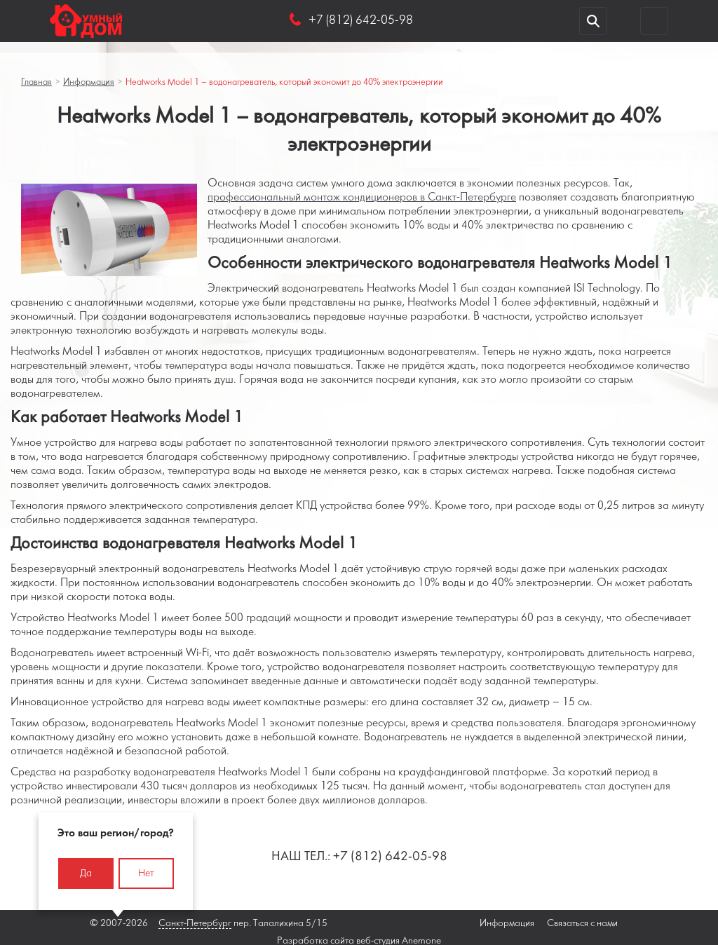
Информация (88, 82)
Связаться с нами (582, 923)
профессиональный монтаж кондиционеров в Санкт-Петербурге (362, 197)
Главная (36, 82)
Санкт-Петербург (194, 923)
